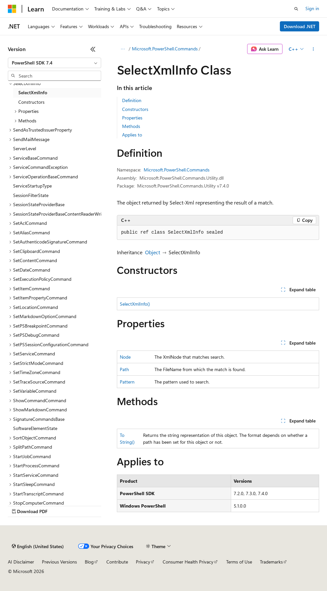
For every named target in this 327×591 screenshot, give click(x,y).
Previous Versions (59, 562)
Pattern (127, 382)
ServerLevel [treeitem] (24, 148)
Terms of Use (239, 562)
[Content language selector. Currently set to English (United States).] (38, 546)
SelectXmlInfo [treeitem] (32, 92)
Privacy (143, 562)
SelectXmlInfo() (135, 304)
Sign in (312, 8)
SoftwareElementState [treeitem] (35, 428)
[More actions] (313, 49)
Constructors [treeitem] (31, 102)
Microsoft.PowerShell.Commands (165, 48)
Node (125, 357)
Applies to (132, 135)
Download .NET (300, 26)
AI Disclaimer (21, 562)
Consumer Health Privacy (188, 562)
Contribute (117, 562)
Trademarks (271, 562)
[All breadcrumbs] (122, 49)
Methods (131, 126)
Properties (132, 118)
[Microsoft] (12, 9)
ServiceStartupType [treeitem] (32, 186)
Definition (131, 100)
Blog (89, 562)
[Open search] (296, 9)
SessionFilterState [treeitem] (30, 195)
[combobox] (54, 63)
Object (152, 252)
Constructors (135, 109)
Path (124, 369)
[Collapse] (93, 49)
